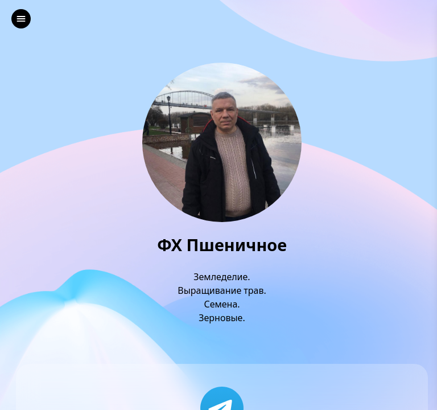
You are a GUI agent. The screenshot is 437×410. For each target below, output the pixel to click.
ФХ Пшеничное (222, 245)
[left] (21, 18)
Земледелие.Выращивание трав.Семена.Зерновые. (222, 297)
